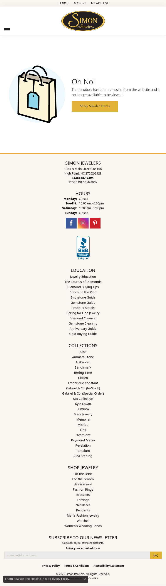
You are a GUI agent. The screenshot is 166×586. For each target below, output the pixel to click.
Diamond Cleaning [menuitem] (83, 318)
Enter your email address (83, 548)
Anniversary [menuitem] (83, 484)
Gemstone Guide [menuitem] (83, 302)
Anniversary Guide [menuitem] (82, 328)
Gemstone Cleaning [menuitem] (83, 323)
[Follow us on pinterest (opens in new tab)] (95, 223)
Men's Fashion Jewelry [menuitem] (83, 515)
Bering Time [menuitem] (83, 373)
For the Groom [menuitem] (83, 479)
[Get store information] (83, 182)
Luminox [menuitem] (83, 409)
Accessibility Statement (109, 566)
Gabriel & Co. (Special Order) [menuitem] (83, 393)
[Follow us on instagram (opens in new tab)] (83, 223)
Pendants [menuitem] (83, 510)
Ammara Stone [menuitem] (83, 357)
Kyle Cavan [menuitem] (83, 404)
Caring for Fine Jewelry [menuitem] (83, 313)
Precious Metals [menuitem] (82, 308)
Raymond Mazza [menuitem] (83, 440)
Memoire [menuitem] (83, 419)
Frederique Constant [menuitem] (83, 383)
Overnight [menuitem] (82, 435)
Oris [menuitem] (83, 430)
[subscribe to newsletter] (156, 555)
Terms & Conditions (76, 566)
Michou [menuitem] (82, 425)
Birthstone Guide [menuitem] (83, 297)
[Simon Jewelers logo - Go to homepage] (83, 19)
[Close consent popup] (84, 579)
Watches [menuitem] (83, 521)
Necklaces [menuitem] (83, 505)
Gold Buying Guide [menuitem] (83, 334)
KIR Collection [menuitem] (83, 399)
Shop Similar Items (95, 106)
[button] (63, 3)
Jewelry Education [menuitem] (83, 276)
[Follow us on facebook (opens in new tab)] (71, 223)
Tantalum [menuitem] (83, 451)
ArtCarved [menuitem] (83, 362)
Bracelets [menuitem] (83, 495)
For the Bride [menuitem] (83, 474)
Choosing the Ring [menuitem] (83, 292)
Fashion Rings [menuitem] (83, 489)
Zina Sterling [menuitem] (83, 456)
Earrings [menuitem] (83, 500)
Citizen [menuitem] (83, 378)
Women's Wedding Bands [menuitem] (83, 526)
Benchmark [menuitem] (83, 367)
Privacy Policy (51, 566)
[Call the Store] (83, 178)
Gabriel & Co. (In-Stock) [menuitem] (83, 388)
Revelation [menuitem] (83, 445)
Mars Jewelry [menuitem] (83, 414)
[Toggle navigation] (7, 30)
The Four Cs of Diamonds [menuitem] (83, 282)
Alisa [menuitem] (83, 352)
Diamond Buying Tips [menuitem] (83, 287)
